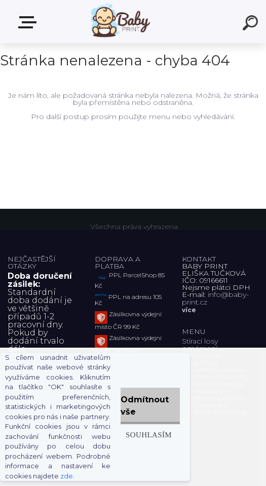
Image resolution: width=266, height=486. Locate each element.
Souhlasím (149, 434)
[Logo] (117, 21)
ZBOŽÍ (29, 22)
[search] (252, 24)
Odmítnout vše (145, 406)
